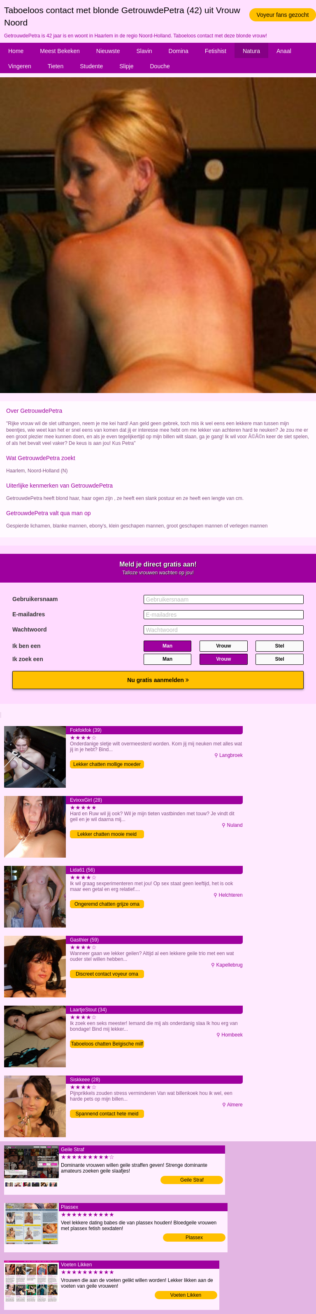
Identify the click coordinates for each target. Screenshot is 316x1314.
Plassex (194, 1237)
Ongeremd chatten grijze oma (106, 904)
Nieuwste (108, 51)
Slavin (144, 51)
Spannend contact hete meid (107, 1114)
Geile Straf (192, 1180)
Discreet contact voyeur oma (107, 974)
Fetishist (215, 51)
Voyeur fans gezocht (283, 15)
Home (15, 51)
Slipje (126, 66)
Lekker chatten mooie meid (107, 834)
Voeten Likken (185, 1295)
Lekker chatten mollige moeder (107, 764)
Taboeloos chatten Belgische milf (107, 1044)
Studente (91, 66)
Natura (251, 51)
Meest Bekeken (60, 51)
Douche (160, 66)
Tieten (55, 66)
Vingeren (19, 66)
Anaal (283, 51)
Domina (178, 51)
